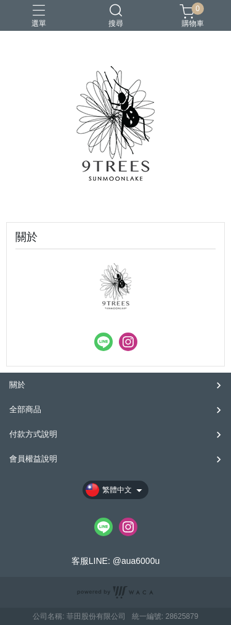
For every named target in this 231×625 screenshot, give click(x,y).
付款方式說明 (33, 434)
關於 (17, 384)
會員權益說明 (33, 458)
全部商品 (25, 409)
